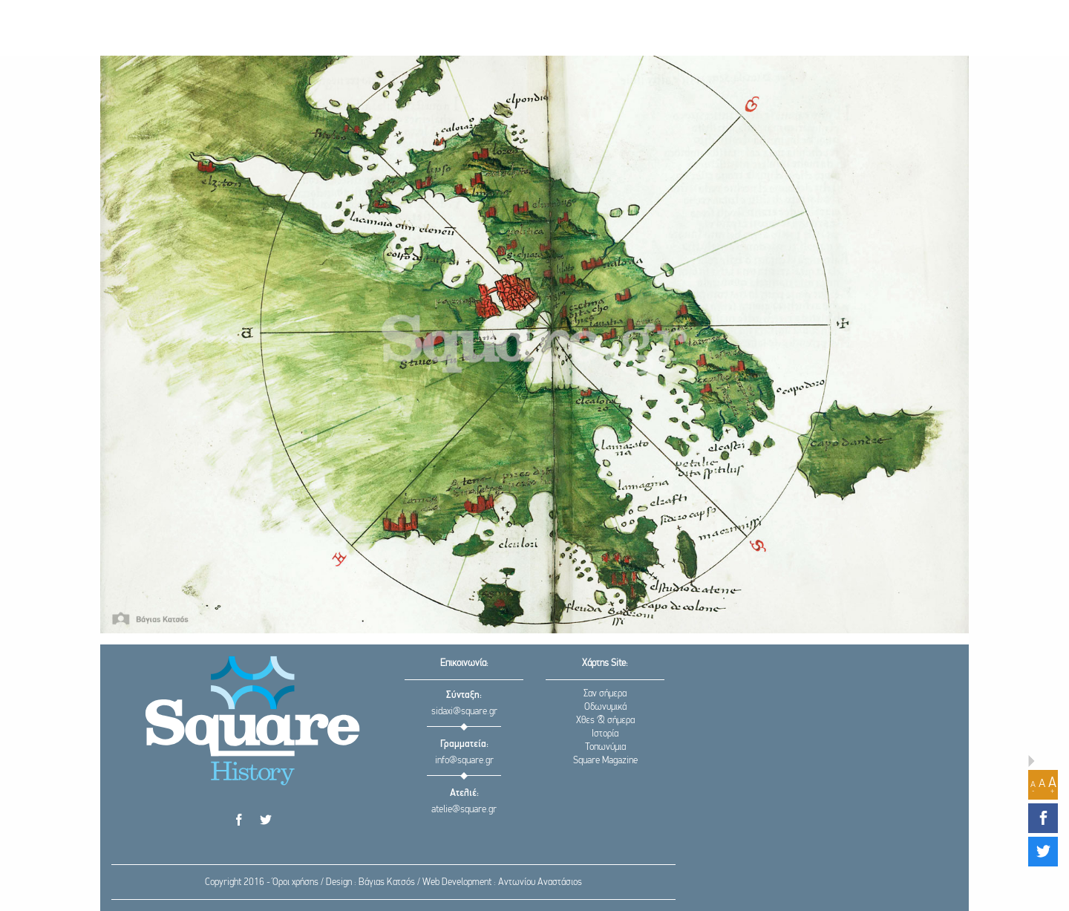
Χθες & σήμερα (605, 720)
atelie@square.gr (464, 809)
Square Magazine (605, 760)
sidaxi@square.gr (464, 711)
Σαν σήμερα (605, 694)
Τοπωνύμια (605, 747)
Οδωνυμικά (605, 707)
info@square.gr (464, 760)
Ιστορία (605, 734)
